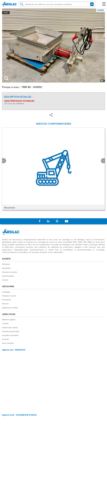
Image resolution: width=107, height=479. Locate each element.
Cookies (5, 323)
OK (92, 4)
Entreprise (6, 264)
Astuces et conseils (9, 272)
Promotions (6, 299)
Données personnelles (10, 331)
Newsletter (6, 268)
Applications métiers (10, 307)
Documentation (8, 276)
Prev (4, 160)
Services (5, 303)
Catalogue (6, 292)
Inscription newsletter (10, 335)
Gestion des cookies (10, 327)
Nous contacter (8, 343)
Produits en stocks (9, 296)
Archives (5, 339)
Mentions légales (8, 319)
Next (103, 160)
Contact (5, 280)
